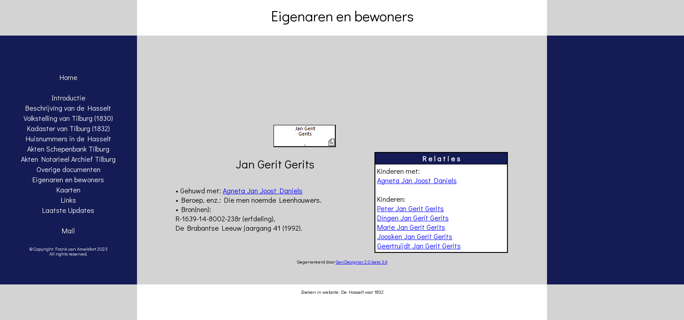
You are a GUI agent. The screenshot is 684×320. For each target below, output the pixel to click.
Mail (68, 230)
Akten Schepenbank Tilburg (68, 148)
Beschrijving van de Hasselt (68, 107)
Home (68, 77)
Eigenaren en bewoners (68, 179)
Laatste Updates (68, 210)
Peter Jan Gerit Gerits (410, 208)
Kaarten (68, 189)
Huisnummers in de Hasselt (68, 138)
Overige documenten (68, 169)
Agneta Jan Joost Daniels (417, 180)
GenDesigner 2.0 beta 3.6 (361, 261)
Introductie (68, 97)
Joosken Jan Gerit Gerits (414, 236)
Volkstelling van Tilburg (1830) (68, 118)
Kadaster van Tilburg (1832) (68, 128)
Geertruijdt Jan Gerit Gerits (419, 245)
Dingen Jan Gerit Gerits (413, 217)
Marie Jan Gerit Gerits (411, 227)
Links (68, 199)
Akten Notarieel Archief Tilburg (68, 159)
